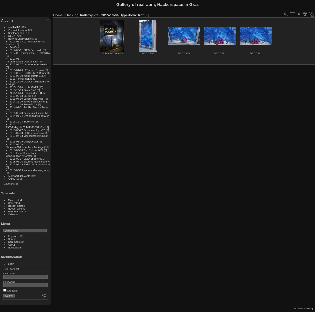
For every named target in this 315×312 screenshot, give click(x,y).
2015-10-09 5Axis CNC (23, 90)
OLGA (11, 35)
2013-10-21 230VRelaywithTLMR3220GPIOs (25, 126)
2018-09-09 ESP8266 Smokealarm (30, 164)
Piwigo (310, 308)
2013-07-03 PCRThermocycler (27, 132)
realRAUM (14, 27)
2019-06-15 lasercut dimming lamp (29, 170)
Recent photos (16, 205)
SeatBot (14, 47)
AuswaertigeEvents (19, 175)
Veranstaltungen (17, 30)
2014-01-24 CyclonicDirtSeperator (29, 115)
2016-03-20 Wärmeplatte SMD (27, 75)
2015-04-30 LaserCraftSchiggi (27, 98)
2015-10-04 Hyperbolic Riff (26, 92)
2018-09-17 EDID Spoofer (25, 158)
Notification (14, 247)
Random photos (17, 211)
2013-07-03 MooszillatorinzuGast (29, 135)
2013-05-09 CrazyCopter (24, 141)
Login (11, 263)
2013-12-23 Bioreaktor (22, 121)
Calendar (13, 214)
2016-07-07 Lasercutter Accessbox (30, 64)
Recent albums (16, 208)
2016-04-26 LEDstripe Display (27, 70)
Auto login (10, 290)
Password (9, 281)
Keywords (14, 236)
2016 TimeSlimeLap (21, 78)
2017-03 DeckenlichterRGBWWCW (30, 52)
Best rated (14, 202)
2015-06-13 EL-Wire (21, 95)
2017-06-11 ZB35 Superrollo (26, 50)
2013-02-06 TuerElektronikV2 (26, 150)
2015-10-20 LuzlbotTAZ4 (24, 87)
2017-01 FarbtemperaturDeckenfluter (22, 60)
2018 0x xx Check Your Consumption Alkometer (21, 154)
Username (9, 273)
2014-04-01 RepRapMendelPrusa (29, 107)
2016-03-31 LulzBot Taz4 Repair (28, 72)
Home (58, 15)
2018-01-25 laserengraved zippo (28, 161)
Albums (7, 20)
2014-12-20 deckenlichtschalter (28, 101)
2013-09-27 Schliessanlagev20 (27, 130)
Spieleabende (16, 32)
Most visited (15, 200)
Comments (14, 241)
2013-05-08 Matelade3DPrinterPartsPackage (25, 146)
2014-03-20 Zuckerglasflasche (27, 112)
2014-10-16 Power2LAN (23, 104)
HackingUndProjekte (20, 38)
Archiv (11, 178)
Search (12, 238)
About (11, 244)
